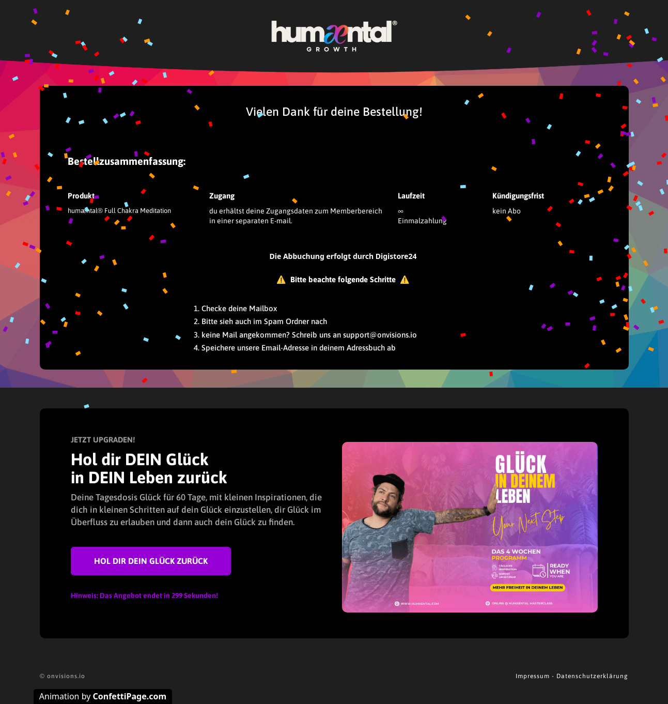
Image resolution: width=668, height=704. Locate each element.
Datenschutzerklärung (592, 676)
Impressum (533, 676)
